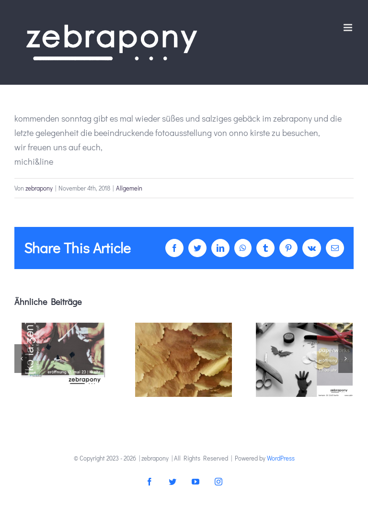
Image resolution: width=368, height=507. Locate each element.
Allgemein (129, 188)
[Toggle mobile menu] (349, 28)
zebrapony (39, 188)
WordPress (281, 458)
